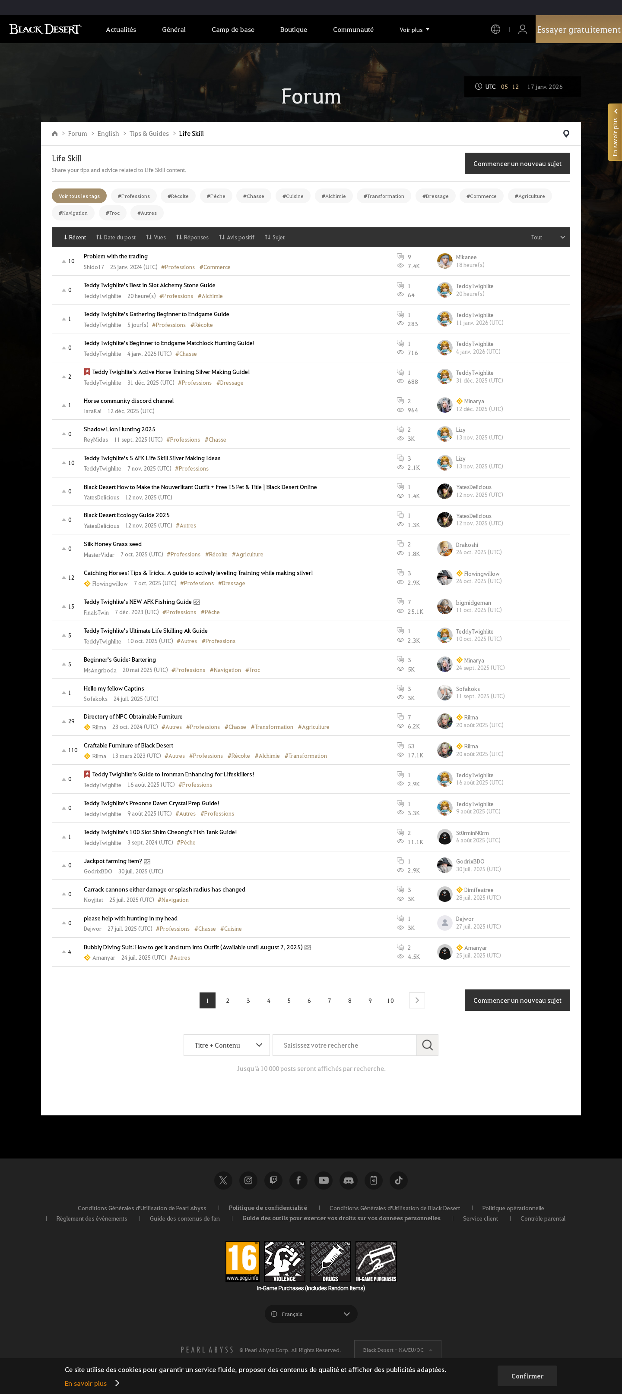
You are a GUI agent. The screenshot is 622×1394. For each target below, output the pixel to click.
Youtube (323, 1180)
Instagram (248, 1180)
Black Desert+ (374, 1180)
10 (390, 1000)
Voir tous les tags (79, 195)
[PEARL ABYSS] (207, 1349)
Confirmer (527, 1376)
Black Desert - (393, 1349)
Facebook (298, 1180)
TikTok (399, 1180)
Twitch (273, 1180)
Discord (349, 1180)
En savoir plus (86, 1383)
